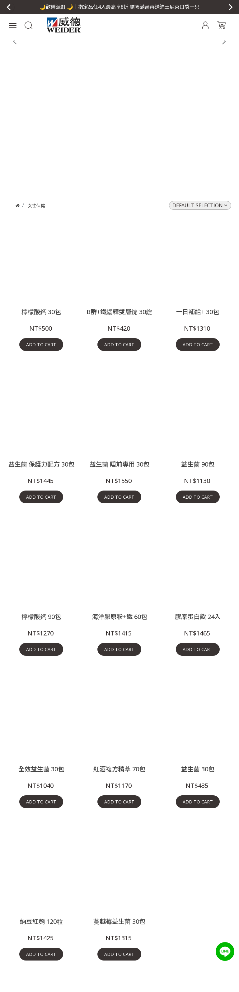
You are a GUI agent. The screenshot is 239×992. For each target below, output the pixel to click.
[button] (119, 7)
